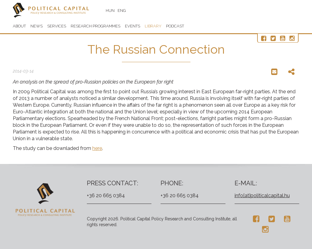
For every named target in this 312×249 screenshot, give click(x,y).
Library (153, 26)
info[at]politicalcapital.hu (262, 195)
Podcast (175, 26)
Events (132, 26)
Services (56, 26)
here (97, 148)
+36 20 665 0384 (106, 195)
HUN (110, 10)
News (36, 26)
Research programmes (95, 26)
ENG (122, 10)
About (19, 26)
